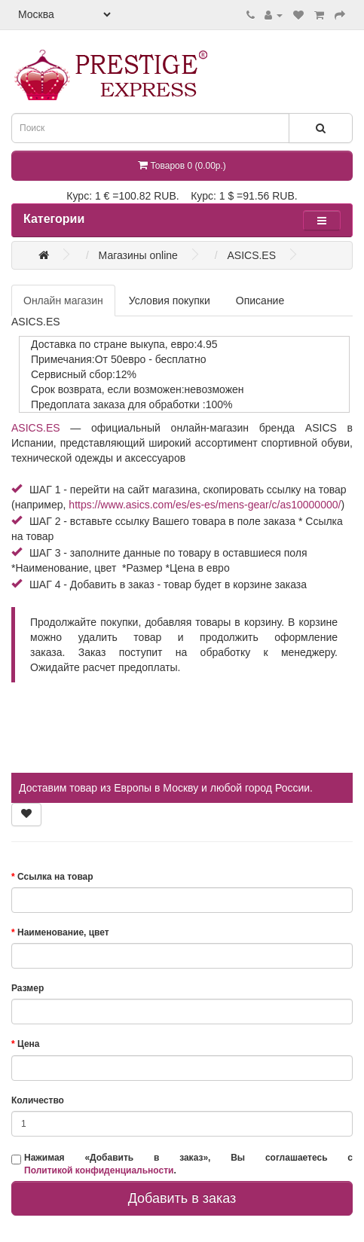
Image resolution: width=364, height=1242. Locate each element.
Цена (28, 1044)
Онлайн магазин (63, 300)
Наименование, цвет (63, 932)
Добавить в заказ (182, 1198)
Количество (37, 1100)
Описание (260, 300)
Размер (27, 988)
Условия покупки (169, 300)
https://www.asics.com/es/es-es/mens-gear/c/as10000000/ (205, 505)
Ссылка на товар (55, 876)
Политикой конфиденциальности (98, 1170)
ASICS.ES (35, 428)
